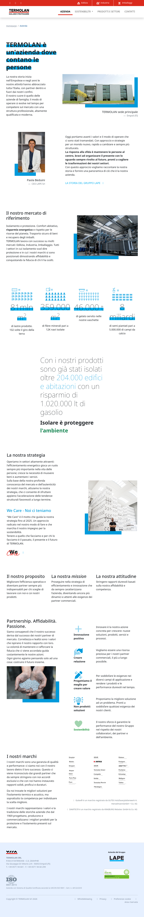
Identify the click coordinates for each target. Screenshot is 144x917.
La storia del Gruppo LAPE (85, 183)
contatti (129, 11)
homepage (11, 25)
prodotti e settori (108, 11)
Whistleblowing (83, 899)
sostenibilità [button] (83, 11)
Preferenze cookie (120, 899)
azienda (65, 11)
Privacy (101, 899)
